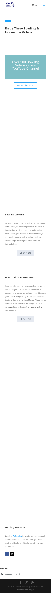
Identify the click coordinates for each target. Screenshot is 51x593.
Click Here (25, 252)
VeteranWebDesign (25, 589)
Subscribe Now (25, 85)
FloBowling (17, 536)
